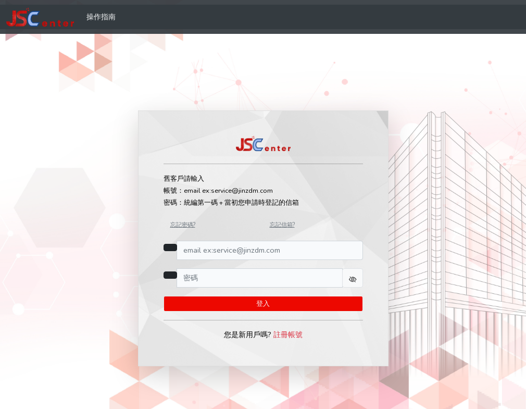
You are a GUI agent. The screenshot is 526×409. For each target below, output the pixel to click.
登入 (263, 303)
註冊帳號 (288, 334)
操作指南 (101, 16)
